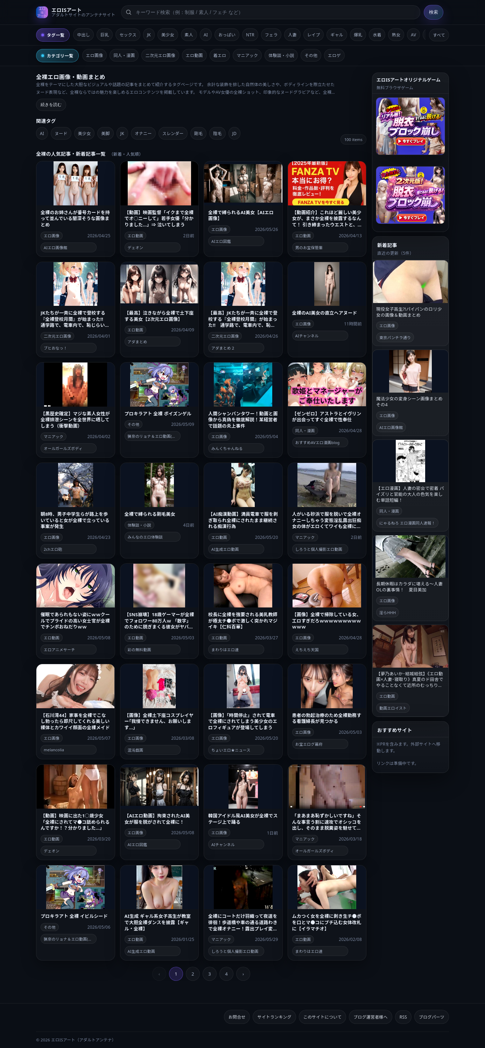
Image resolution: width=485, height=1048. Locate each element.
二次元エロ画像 (160, 55)
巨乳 (104, 35)
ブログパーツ (431, 1017)
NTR (250, 35)
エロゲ (334, 55)
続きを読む (51, 104)
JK (149, 35)
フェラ (271, 35)
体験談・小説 (281, 55)
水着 (377, 35)
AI (206, 35)
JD (234, 133)
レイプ (313, 35)
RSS (403, 1017)
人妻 (292, 35)
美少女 (167, 35)
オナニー (143, 133)
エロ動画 (194, 55)
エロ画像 (94, 55)
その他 (310, 55)
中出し (83, 35)
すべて (439, 35)
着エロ (219, 55)
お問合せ (237, 1017)
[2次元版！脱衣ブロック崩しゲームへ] (410, 195)
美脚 (105, 133)
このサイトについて (322, 1017)
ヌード (61, 133)
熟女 (396, 35)
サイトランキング (274, 1017)
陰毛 (217, 133)
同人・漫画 (124, 55)
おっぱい (227, 35)
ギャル (336, 35)
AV (413, 35)
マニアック (247, 55)
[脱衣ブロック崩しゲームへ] (410, 126)
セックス (127, 35)
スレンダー (173, 133)
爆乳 (358, 35)
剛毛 (198, 133)
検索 (433, 12)
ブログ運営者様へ (370, 1017)
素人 (189, 35)
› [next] (243, 974)
